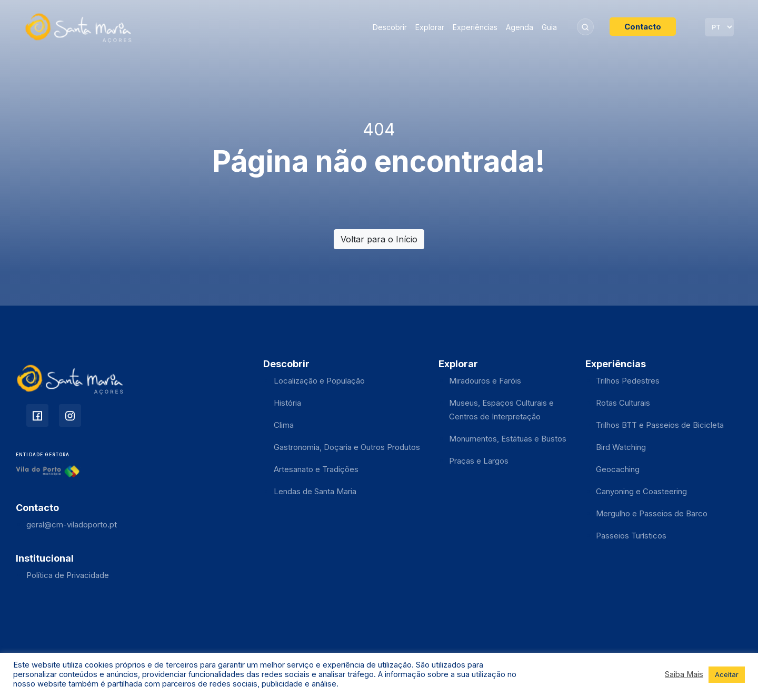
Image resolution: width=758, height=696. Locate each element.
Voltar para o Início (379, 239)
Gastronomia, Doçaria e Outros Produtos (347, 447)
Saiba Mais (684, 674)
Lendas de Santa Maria (315, 491)
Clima (284, 425)
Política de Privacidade (67, 575)
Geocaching (618, 469)
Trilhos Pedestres (628, 381)
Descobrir (390, 27)
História (287, 403)
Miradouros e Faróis (485, 381)
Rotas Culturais (623, 403)
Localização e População (319, 381)
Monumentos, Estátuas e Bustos (507, 439)
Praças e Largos (478, 461)
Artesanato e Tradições (316, 469)
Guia (549, 27)
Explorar (429, 27)
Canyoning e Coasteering (641, 491)
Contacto (642, 27)
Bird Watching (621, 447)
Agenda (519, 27)
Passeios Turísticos (631, 536)
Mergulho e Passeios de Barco (651, 513)
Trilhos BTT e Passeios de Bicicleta (660, 425)
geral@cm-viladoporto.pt (71, 524)
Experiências (475, 27)
